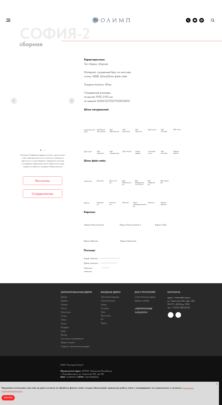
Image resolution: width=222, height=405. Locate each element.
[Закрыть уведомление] (216, 384)
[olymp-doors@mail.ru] (195, 21)
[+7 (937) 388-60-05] (188, 21)
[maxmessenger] (201, 21)
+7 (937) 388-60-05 (180, 307)
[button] (212, 20)
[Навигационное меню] (8, 20)
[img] (39, 320)
